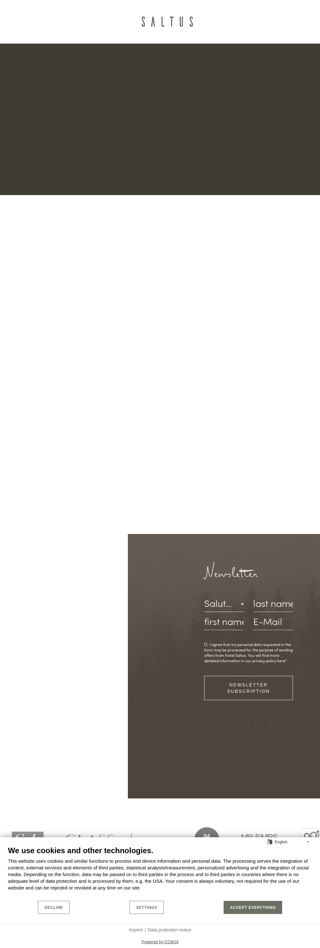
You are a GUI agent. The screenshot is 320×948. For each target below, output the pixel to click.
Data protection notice (169, 929)
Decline (54, 907)
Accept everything (253, 907)
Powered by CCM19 (160, 941)
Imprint (136, 929)
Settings (146, 907)
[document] (160, 873)
